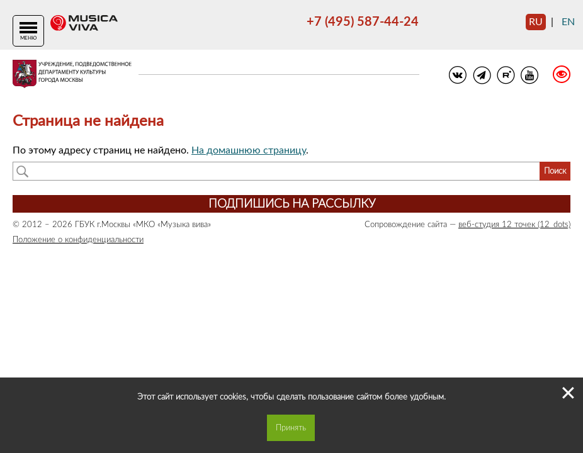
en (568, 22)
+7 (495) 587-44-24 (363, 22)
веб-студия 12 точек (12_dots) (514, 224)
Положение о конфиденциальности (78, 239)
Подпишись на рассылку (291, 204)
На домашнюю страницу (248, 150)
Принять (291, 428)
